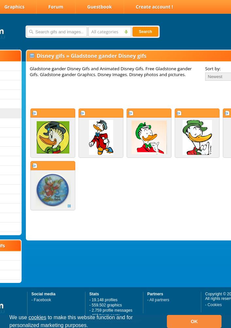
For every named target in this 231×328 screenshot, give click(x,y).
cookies (37, 317)
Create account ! (154, 7)
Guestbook (99, 7)
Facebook (42, 300)
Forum (55, 7)
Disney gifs (51, 55)
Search (145, 31)
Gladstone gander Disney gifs (108, 55)
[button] (90, 326)
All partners (159, 300)
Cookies (214, 305)
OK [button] (194, 321)
